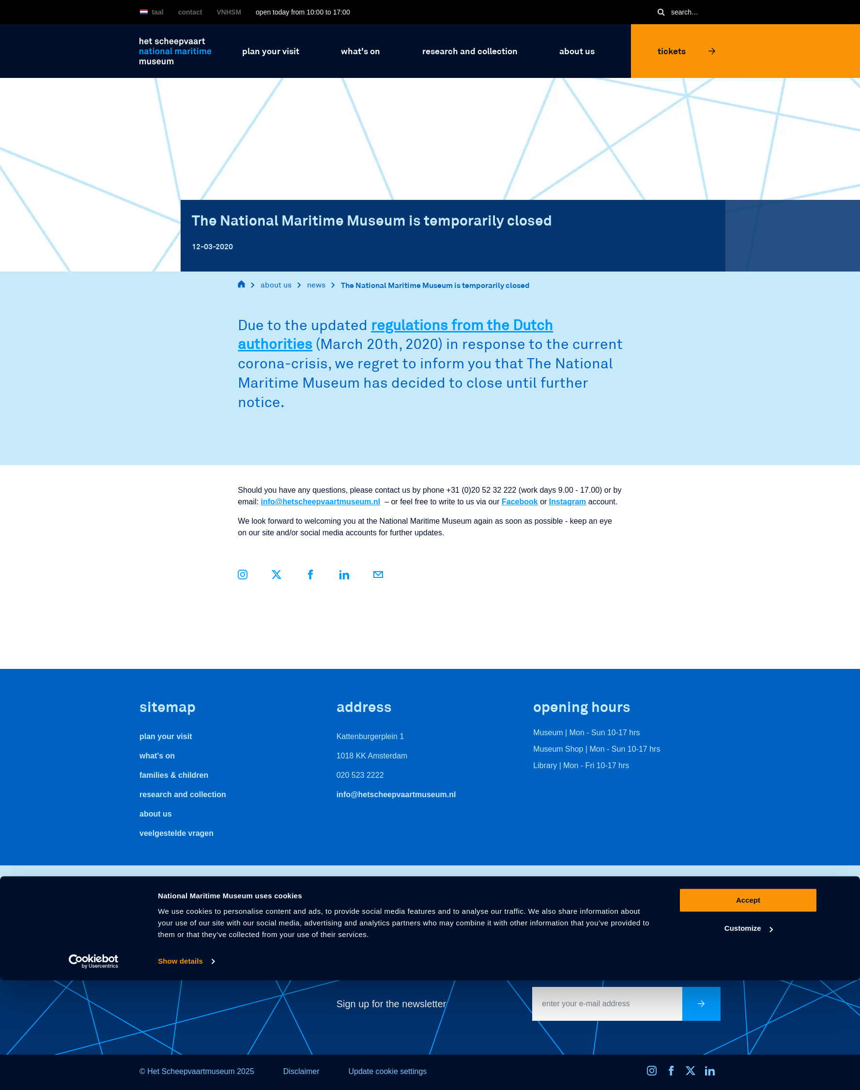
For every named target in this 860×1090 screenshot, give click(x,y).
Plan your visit (165, 736)
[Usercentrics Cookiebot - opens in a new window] (93, 1071)
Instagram (567, 502)
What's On (157, 756)
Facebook (520, 502)
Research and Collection (182, 794)
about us (276, 284)
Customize (748, 1038)
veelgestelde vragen (176, 833)
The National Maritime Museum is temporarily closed (435, 284)
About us (155, 814)
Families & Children (173, 775)
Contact (190, 12)
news (316, 284)
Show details (180, 1071)
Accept (748, 1010)
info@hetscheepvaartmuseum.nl (320, 502)
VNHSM (229, 12)
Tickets (687, 50)
